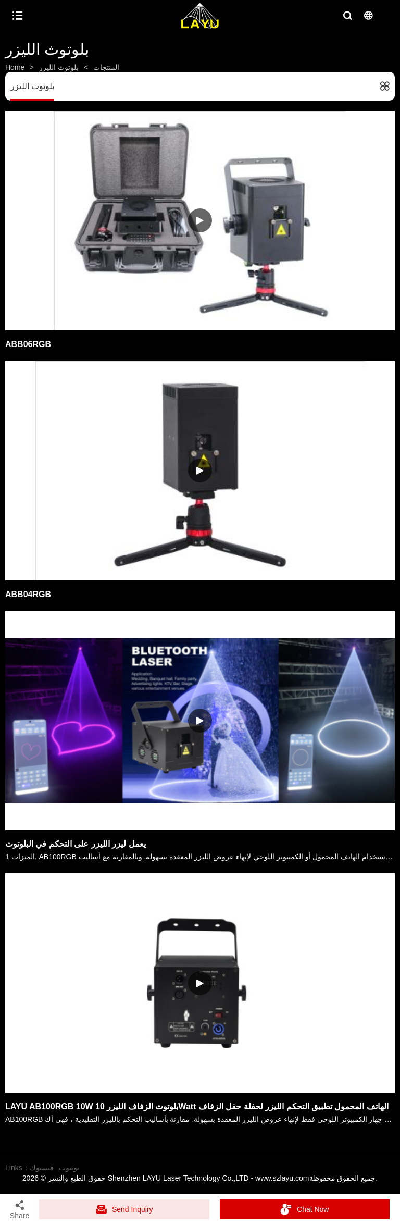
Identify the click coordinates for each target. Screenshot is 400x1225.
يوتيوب (69, 1168)
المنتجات (106, 67)
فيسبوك (42, 1168)
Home (14, 67)
